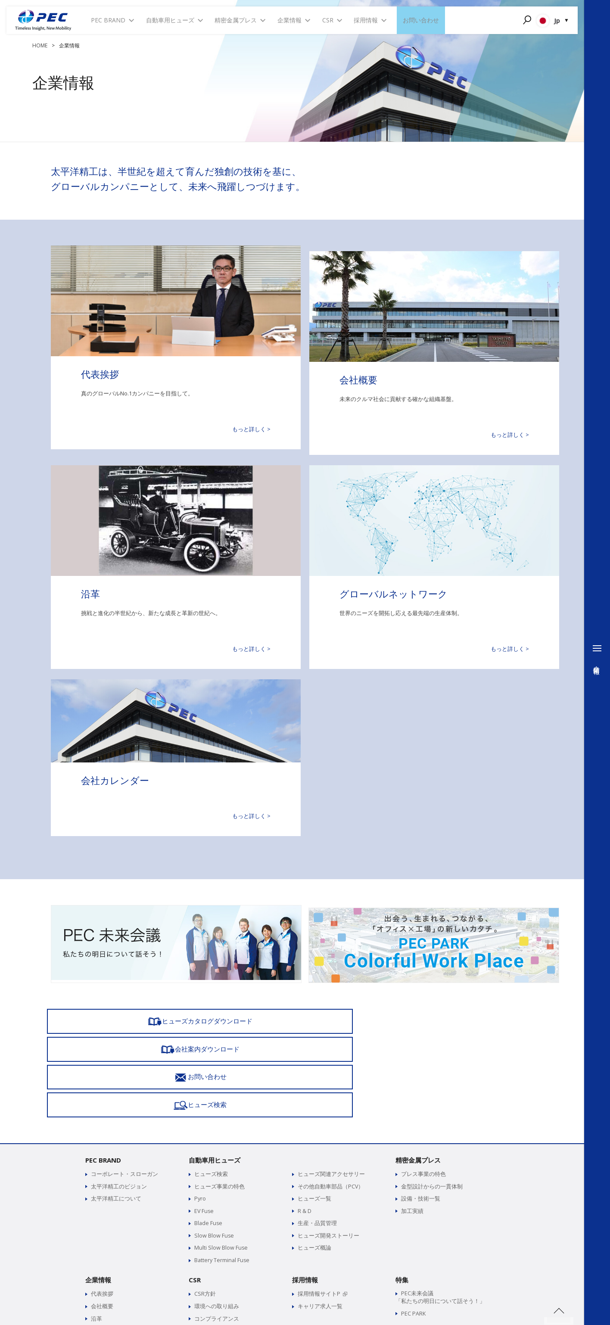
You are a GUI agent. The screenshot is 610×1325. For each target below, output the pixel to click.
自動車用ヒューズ (214, 1065)
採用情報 (305, 1183)
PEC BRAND (103, 1065)
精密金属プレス (418, 1065)
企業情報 (98, 1183)
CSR (195, 1183)
